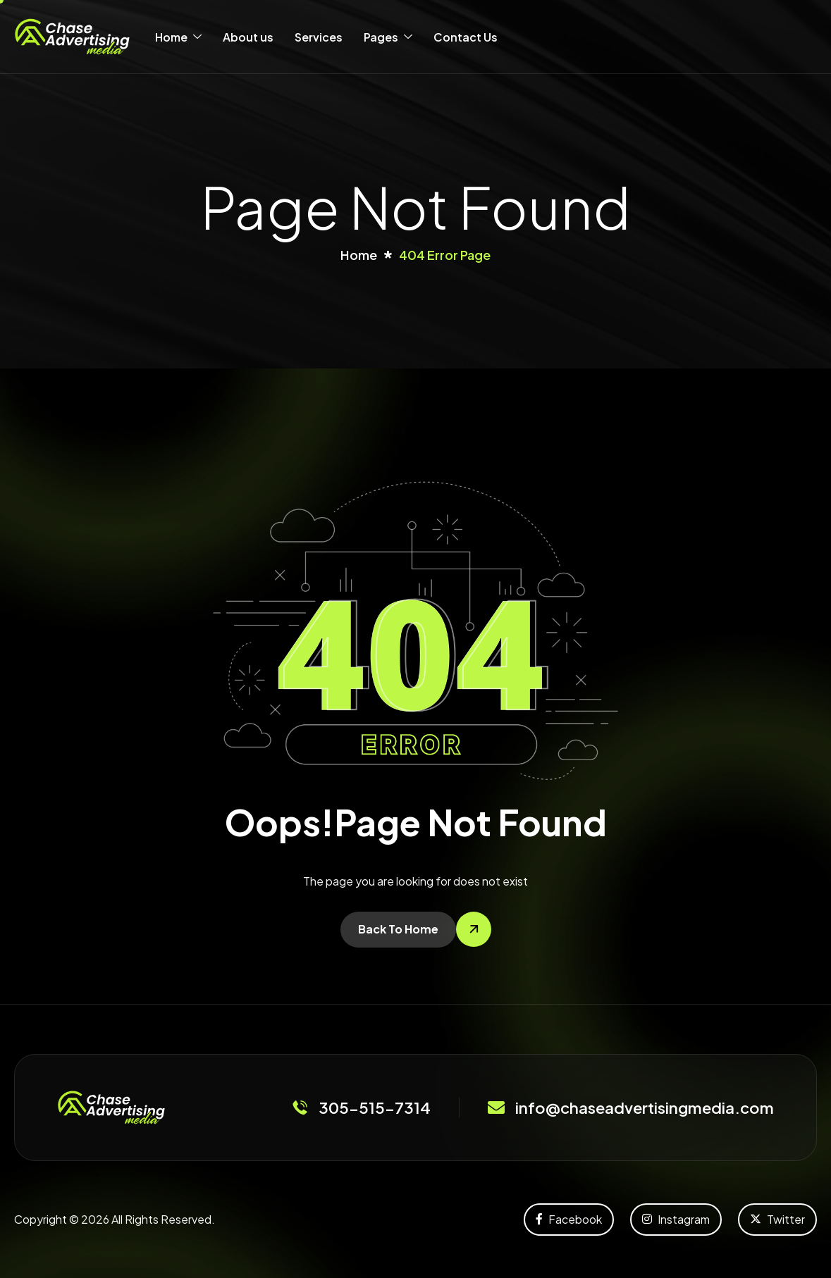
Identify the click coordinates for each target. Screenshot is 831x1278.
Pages (388, 37)
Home (178, 37)
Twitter (777, 1219)
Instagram (676, 1219)
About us (248, 37)
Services (319, 37)
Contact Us (465, 37)
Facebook (569, 1219)
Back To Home (398, 929)
